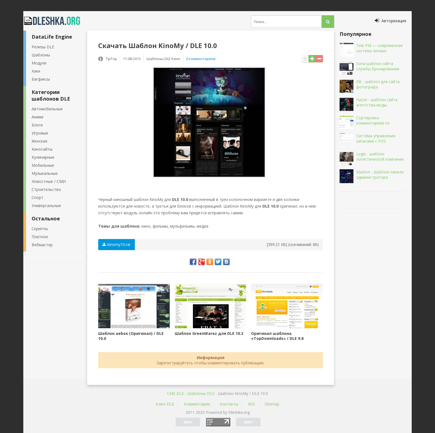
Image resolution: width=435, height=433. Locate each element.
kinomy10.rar (116, 244)
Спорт (37, 197)
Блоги (37, 125)
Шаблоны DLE (201, 393)
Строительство (46, 189)
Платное (40, 236)
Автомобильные (47, 108)
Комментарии (197, 404)
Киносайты (42, 149)
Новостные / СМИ (49, 181)
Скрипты (40, 228)
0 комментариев (201, 58)
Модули (39, 63)
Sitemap (272, 404)
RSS (251, 404)
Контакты (229, 404)
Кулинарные (43, 157)
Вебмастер (42, 244)
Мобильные (43, 165)
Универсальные (46, 205)
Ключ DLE (165, 404)
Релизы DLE (43, 46)
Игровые (40, 133)
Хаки (36, 71)
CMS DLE (175, 393)
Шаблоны (41, 55)
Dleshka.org (55, 21)
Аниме (38, 117)
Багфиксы (41, 79)
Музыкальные (45, 173)
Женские (39, 141)
